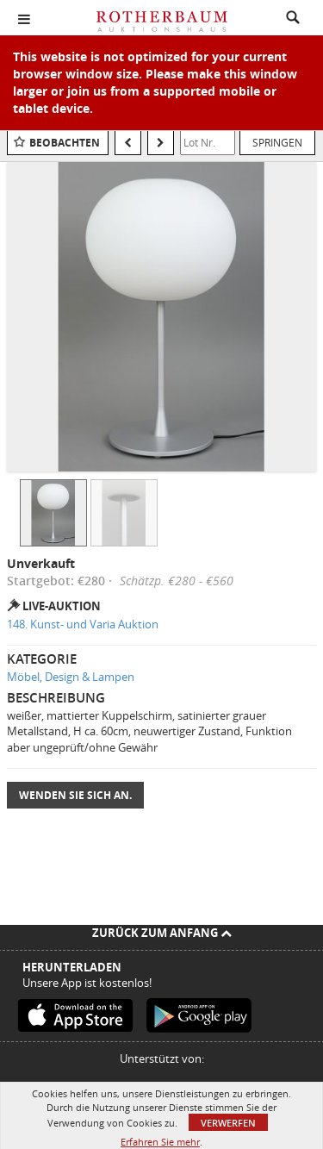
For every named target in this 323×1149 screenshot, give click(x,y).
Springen (277, 142)
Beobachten (64, 142)
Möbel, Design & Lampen (70, 676)
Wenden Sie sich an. (75, 795)
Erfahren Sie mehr (160, 1141)
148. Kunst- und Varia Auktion (82, 624)
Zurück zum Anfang (162, 932)
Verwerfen (228, 1122)
